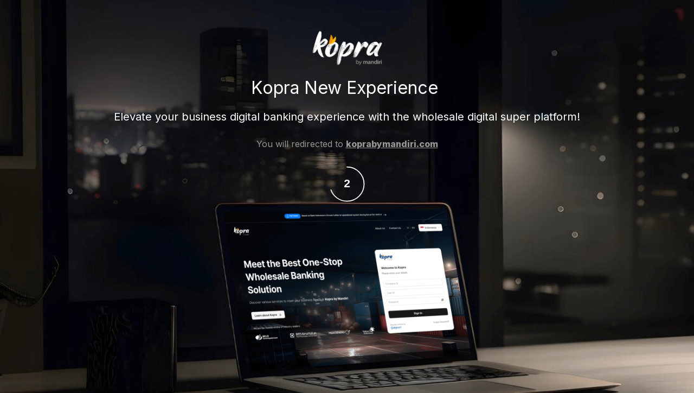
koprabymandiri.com (392, 144)
